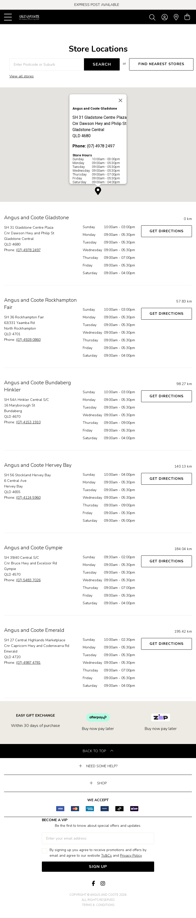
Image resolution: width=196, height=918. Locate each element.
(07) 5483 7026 (28, 580)
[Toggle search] (153, 17)
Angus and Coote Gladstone (36, 217)
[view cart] (187, 17)
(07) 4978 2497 (28, 250)
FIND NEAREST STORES (161, 64)
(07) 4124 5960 (28, 497)
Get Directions (166, 231)
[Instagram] (103, 883)
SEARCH (102, 64)
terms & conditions (98, 905)
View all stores (21, 76)
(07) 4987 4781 (28, 662)
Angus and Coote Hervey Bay (37, 465)
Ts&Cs (106, 855)
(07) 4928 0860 (28, 339)
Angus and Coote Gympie (33, 547)
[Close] (120, 100)
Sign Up (98, 866)
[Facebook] (93, 883)
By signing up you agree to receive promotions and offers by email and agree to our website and (98, 852)
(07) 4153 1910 (28, 422)
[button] (98, 191)
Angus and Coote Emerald (34, 630)
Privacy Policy (131, 855)
